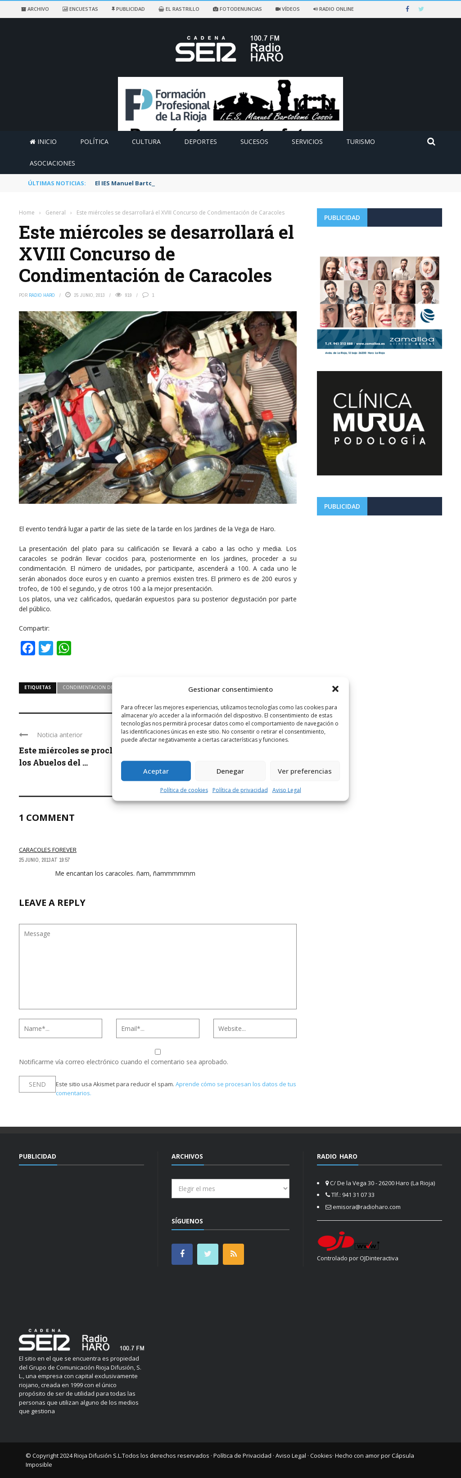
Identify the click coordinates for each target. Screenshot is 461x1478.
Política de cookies (184, 789)
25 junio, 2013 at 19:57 (44, 860)
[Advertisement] (379, 585)
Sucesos (254, 141)
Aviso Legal (286, 789)
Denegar (230, 770)
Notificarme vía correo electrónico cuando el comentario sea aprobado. (158, 1057)
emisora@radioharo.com (367, 1207)
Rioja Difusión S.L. (98, 1455)
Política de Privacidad (242, 1455)
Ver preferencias (305, 770)
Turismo (360, 141)
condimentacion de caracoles (102, 687)
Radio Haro (42, 295)
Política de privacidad (240, 789)
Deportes (200, 141)
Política (94, 141)
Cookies (321, 1455)
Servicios (307, 141)
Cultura (146, 141)
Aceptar (156, 770)
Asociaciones (52, 163)
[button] (335, 689)
